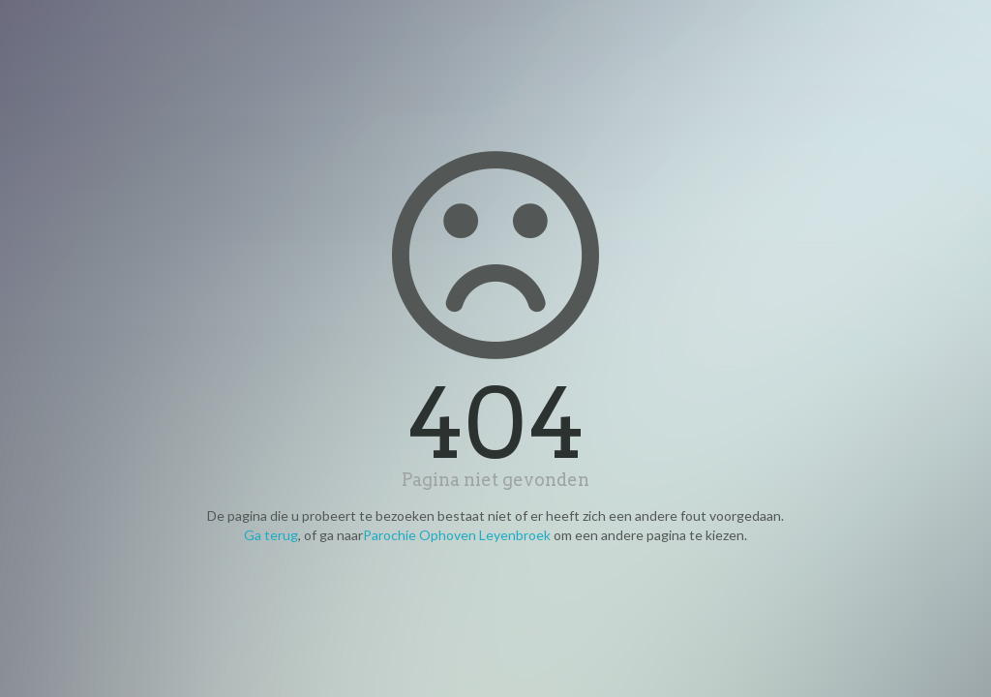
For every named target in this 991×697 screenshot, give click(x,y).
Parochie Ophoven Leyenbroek (457, 535)
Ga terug (271, 535)
